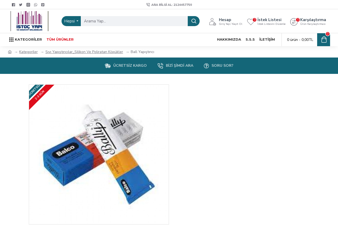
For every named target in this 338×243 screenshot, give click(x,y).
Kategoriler (28, 51)
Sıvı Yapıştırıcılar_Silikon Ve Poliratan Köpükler (84, 51)
